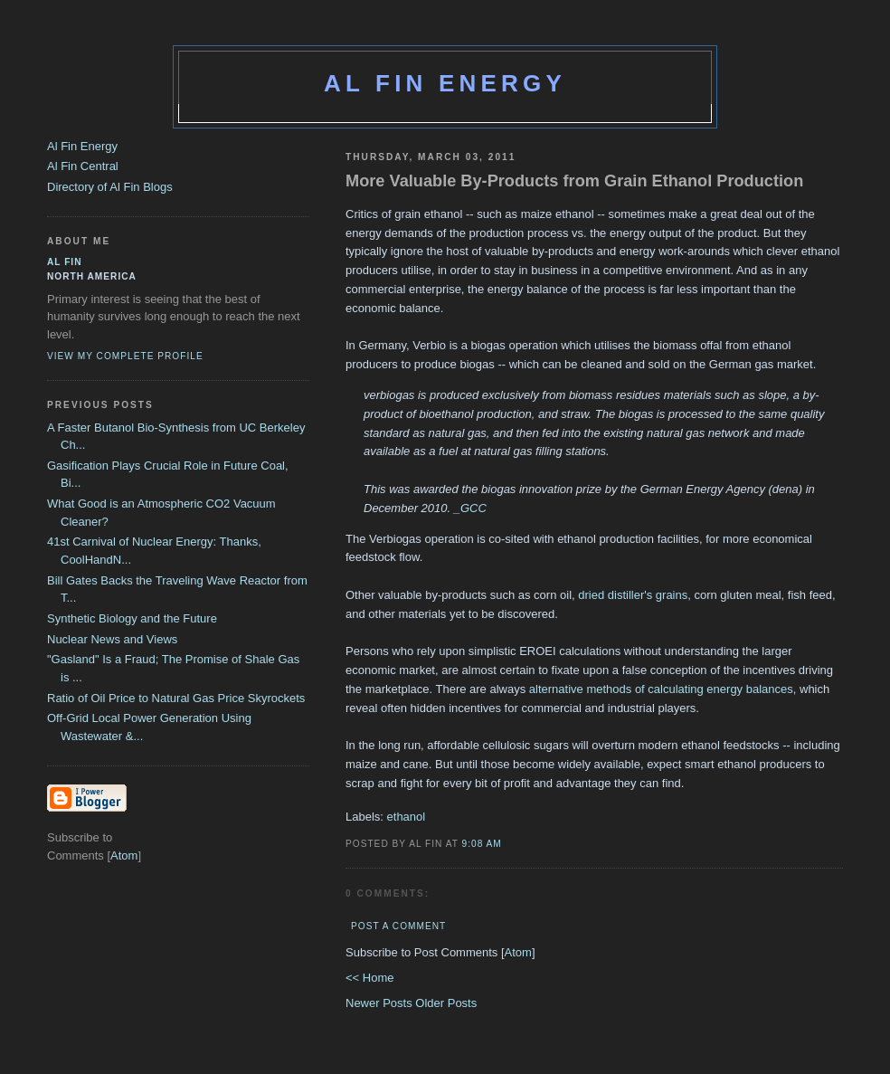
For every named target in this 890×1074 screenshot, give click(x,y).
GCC (473, 508)
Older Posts (446, 1003)
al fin (64, 262)
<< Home (369, 977)
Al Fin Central (82, 166)
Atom (518, 952)
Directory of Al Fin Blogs (110, 187)
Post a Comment (398, 926)
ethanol (406, 816)
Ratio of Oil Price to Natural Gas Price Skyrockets (176, 698)
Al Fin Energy (445, 83)
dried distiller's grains (632, 595)
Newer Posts (380, 1003)
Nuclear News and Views (112, 639)
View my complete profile (125, 356)
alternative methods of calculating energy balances (661, 689)
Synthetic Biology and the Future (132, 618)
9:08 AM (482, 844)
